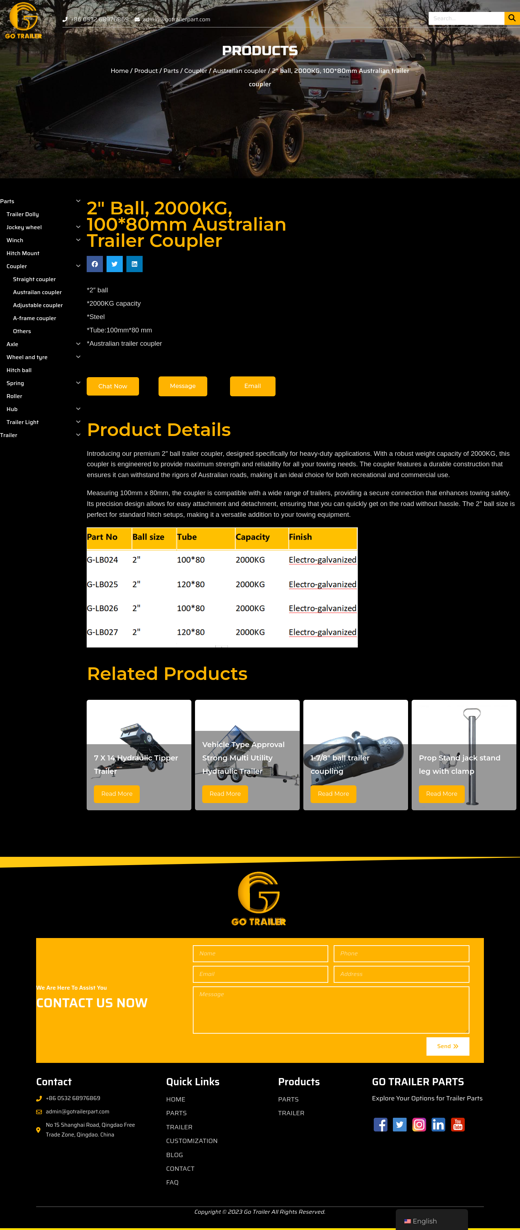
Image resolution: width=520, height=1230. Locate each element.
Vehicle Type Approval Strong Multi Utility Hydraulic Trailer (243, 758)
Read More (117, 793)
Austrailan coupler (239, 70)
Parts (171, 70)
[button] (95, 264)
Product (146, 70)
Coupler (195, 70)
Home (119, 70)
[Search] (512, 18)
